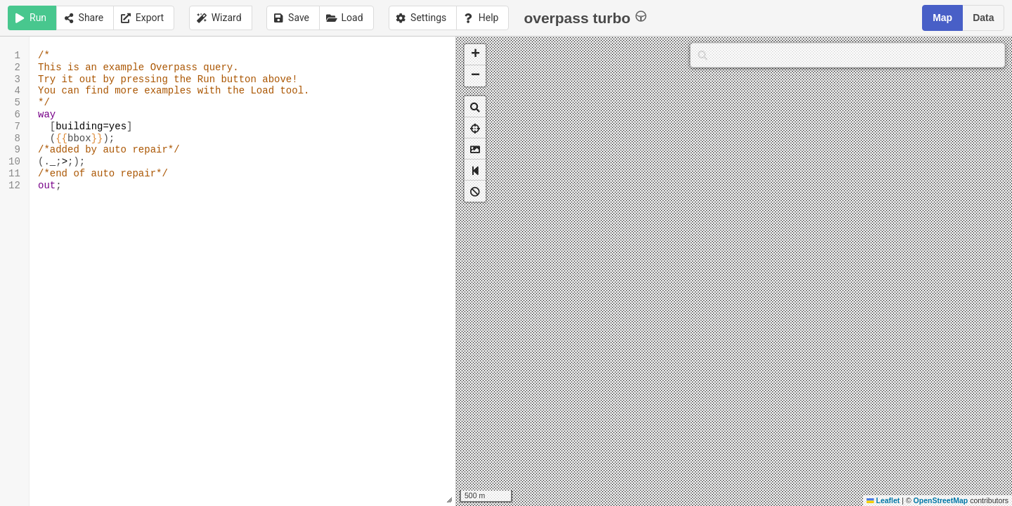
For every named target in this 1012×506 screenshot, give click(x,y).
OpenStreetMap (941, 500)
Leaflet (883, 500)
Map (942, 17)
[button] (475, 54)
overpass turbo (585, 17)
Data (983, 17)
